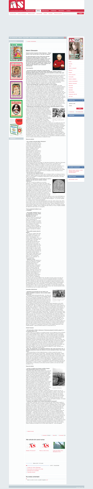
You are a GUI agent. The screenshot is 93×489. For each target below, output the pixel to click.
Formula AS (14, 37)
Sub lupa (71, 96)
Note (55, 435)
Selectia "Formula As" (32, 446)
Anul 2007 (26, 37)
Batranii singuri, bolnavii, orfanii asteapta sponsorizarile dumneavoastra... (76, 171)
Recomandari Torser (73, 179)
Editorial (70, 70)
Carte (70, 65)
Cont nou (72, 111)
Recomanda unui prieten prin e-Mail (35, 469)
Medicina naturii (31, 13)
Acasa (70, 61)
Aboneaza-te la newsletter (33, 470)
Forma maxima (72, 74)
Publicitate (53, 10)
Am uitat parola (79, 111)
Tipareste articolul (31, 472)
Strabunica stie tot (73, 94)
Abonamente (45, 10)
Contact (68, 10)
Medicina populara (58, 13)
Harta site (78, 487)
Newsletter (61, 10)
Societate (71, 87)
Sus (82, 487)
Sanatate (50, 13)
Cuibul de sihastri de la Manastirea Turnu (59, 446)
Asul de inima (13, 13)
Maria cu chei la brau (46, 446)
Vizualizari (46, 435)
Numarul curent (30, 10)
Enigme (45, 13)
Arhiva (38, 10)
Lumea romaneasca (22, 13)
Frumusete (71, 76)
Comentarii (62, 435)
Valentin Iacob (30, 431)
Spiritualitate (39, 13)
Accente (70, 63)
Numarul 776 (33, 37)
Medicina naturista (73, 83)
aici (47, 479)
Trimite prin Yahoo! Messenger (34, 467)
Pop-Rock (71, 85)
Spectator (71, 89)
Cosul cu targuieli (72, 68)
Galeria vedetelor (72, 78)
